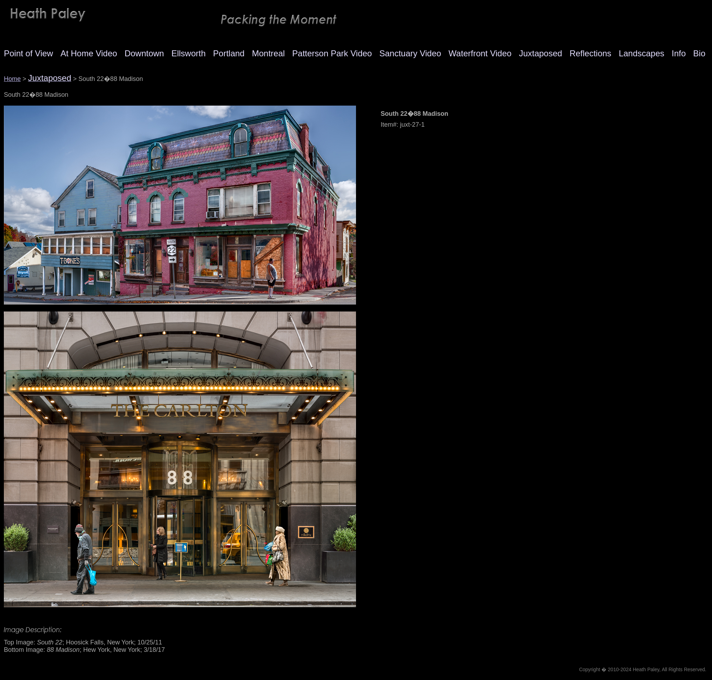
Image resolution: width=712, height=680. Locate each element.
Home (12, 78)
